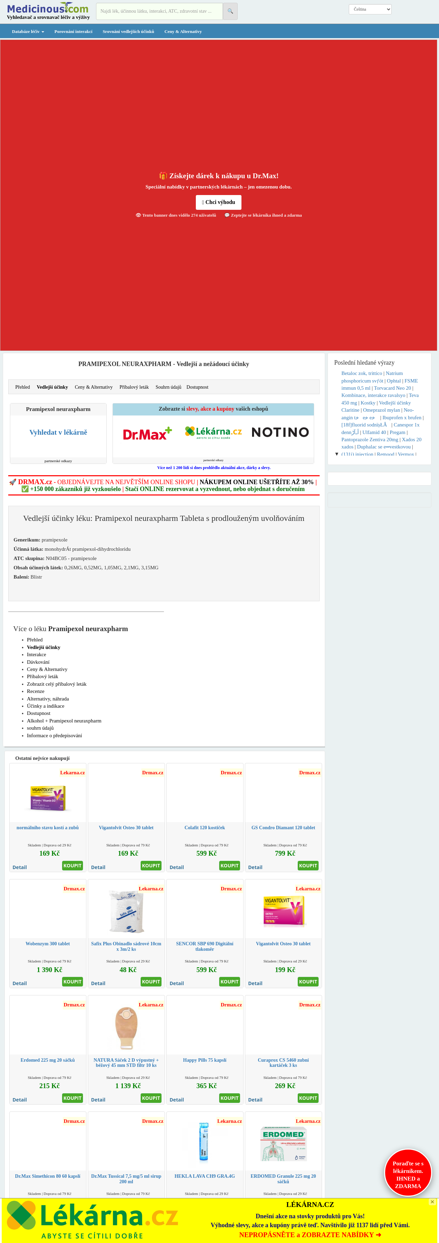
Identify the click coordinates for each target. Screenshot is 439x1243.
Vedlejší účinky (52, 387)
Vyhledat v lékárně (58, 432)
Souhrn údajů (168, 387)
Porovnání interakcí (74, 31)
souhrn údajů (40, 728)
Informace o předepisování (54, 735)
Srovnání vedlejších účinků (128, 31)
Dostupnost (198, 387)
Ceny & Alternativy (183, 31)
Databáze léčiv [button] (28, 31)
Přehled (22, 387)
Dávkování (38, 662)
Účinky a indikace (45, 706)
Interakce (36, 654)
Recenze (36, 691)
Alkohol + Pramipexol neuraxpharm (64, 720)
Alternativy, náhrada (48, 699)
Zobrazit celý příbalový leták (57, 684)
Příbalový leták (134, 387)
